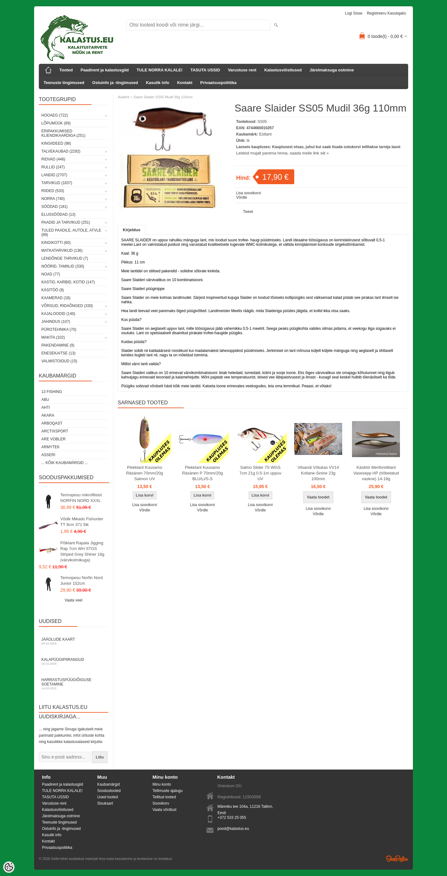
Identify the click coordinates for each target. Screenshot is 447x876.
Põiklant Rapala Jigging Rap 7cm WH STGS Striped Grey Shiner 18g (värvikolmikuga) (82, 551)
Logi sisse (353, 13)
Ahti (45, 407)
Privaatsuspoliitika (218, 82)
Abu (45, 399)
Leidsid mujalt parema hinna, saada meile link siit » (282, 153)
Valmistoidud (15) (59, 361)
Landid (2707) (54, 175)
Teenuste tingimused (64, 82)
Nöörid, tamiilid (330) (62, 266)
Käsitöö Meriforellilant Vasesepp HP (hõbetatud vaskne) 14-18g (376, 473)
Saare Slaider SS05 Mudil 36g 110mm (163, 97)
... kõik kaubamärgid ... (64, 463)
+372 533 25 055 (232, 817)
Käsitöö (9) (52, 290)
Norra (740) (53, 198)
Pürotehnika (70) (58, 329)
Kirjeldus (131, 229)
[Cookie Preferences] (9, 867)
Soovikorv (160, 803)
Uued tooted (107, 797)
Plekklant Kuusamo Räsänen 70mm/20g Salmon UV (144, 473)
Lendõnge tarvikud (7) (64, 258)
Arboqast (52, 423)
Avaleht (123, 97)
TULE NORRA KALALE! (159, 70)
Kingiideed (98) (56, 143)
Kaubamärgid (108, 784)
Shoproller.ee (397, 858)
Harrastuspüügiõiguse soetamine (73, 684)
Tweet (248, 211)
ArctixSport (54, 431)
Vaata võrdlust (164, 809)
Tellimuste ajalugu (167, 790)
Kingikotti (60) (56, 242)
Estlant (265, 134)
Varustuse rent (242, 70)
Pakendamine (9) (57, 345)
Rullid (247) (53, 167)
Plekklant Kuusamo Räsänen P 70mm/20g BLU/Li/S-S (202, 473)
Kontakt (184, 82)
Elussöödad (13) (58, 214)
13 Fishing (51, 392)
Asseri (48, 455)
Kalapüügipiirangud (73, 661)
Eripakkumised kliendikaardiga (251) (63, 133)
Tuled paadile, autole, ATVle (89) (71, 232)
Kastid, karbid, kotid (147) (68, 282)
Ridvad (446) (53, 159)
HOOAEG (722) (54, 115)
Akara (47, 415)
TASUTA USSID (205, 70)
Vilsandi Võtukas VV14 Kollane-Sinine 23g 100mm (318, 473)
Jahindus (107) (55, 321)
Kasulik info (157, 82)
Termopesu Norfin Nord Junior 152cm (81, 580)
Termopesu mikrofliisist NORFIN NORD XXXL (81, 497)
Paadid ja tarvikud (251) (65, 222)
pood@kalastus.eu (233, 828)
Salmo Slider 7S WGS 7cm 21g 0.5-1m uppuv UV (260, 473)
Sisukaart (105, 803)
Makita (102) (53, 337)
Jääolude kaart (73, 641)
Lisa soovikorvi (248, 193)
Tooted (66, 70)
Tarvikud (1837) (56, 183)
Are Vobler (53, 439)
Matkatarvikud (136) (61, 250)
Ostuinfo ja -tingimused (115, 82)
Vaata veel (73, 600)
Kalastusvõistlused (283, 70)
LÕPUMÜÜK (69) (56, 123)
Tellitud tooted (164, 797)
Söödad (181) (54, 206)
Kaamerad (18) (55, 298)
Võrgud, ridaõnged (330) (67, 306)
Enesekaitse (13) (58, 353)
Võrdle (241, 197)
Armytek (50, 447)
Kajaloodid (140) (58, 313)
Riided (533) (52, 191)
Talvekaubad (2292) (60, 151)
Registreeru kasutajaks (386, 13)
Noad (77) (50, 274)
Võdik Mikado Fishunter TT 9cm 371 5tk (81, 522)
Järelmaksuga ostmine (332, 70)
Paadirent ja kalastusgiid (104, 70)
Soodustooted (109, 790)
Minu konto (161, 784)
